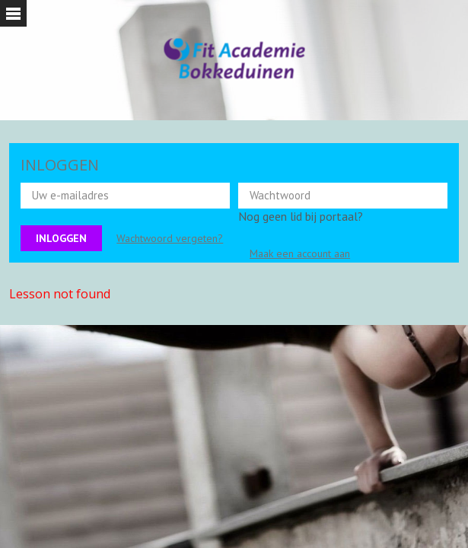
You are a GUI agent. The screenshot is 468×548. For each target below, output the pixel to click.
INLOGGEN (60, 165)
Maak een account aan (300, 253)
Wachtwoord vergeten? (169, 238)
